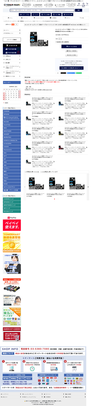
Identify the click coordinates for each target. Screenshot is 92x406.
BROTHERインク (10, 205)
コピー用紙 (56, 14)
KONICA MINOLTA (10, 140)
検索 (79, 10)
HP (5, 159)
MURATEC (7, 137)
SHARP (6, 134)
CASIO (6, 146)
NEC (5, 128)
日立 (5, 181)
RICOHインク (8, 211)
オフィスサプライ (9, 187)
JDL (5, 165)
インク (35, 14)
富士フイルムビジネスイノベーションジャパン (12, 118)
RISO (6, 184)
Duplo (6, 177)
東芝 (5, 171)
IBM (5, 162)
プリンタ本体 (45, 14)
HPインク (7, 208)
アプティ (6, 168)
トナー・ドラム (24, 14)
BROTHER (7, 131)
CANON (6, 111)
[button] (82, 17)
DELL (6, 174)
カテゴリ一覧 (68, 14)
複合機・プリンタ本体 (11, 190)
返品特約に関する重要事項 (62, 42)
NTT (5, 156)
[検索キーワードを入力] (42, 10)
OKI (5, 153)
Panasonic (8, 149)
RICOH (6, 121)
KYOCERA (7, 143)
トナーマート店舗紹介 (12, 39)
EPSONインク (8, 202)
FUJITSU (7, 125)
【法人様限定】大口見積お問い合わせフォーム (71, 68)
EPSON (6, 114)
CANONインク (9, 199)
